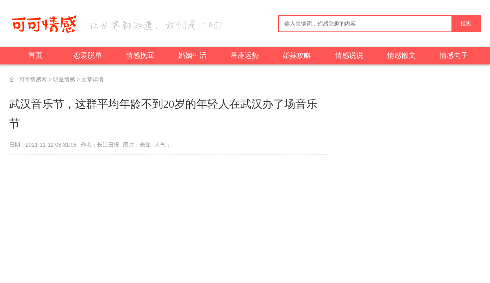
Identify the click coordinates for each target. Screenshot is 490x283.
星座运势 (244, 55)
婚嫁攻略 (297, 55)
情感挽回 (140, 55)
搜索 (466, 23)
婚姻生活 (192, 55)
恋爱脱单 (88, 55)
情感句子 (454, 55)
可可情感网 (33, 79)
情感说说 (349, 55)
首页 (35, 55)
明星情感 (64, 79)
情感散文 (401, 55)
